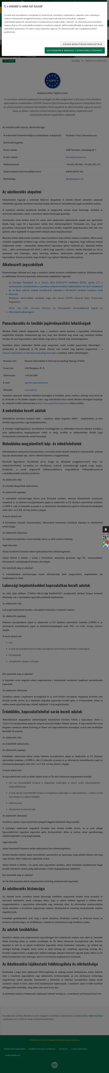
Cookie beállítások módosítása (82, 44)
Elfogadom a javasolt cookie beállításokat (74, 50)
